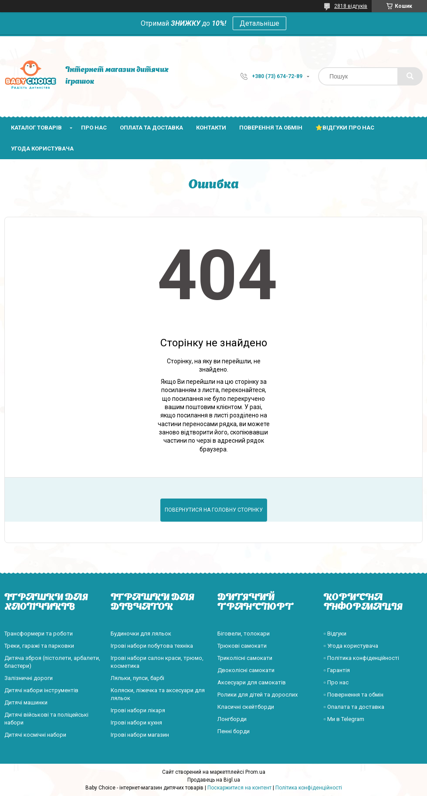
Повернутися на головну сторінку (214, 510)
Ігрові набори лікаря (138, 710)
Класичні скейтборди (245, 707)
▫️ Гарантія (337, 670)
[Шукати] (410, 76)
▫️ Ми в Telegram (344, 719)
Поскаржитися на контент (239, 788)
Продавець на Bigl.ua (213, 780)
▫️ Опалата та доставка (354, 707)
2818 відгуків (350, 6)
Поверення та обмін (270, 127)
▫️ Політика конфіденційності (361, 658)
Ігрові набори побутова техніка (152, 645)
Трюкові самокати (242, 645)
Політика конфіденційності (308, 788)
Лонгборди (232, 719)
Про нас (94, 127)
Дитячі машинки (25, 702)
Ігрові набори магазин (140, 734)
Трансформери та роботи (38, 633)
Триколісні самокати (244, 658)
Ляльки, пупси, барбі (137, 678)
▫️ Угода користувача (351, 645)
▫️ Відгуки (335, 633)
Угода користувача (42, 148)
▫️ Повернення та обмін (353, 694)
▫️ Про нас (336, 682)
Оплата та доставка (151, 127)
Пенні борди (233, 731)
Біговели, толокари (243, 633)
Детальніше (259, 23)
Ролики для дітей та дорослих (257, 694)
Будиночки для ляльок (141, 633)
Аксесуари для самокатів (251, 682)
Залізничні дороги (28, 678)
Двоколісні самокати (245, 670)
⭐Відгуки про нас (344, 127)
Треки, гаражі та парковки (39, 645)
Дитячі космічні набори (35, 734)
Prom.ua (255, 772)
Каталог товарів (36, 127)
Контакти (211, 127)
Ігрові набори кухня (136, 722)
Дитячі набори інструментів (41, 690)
